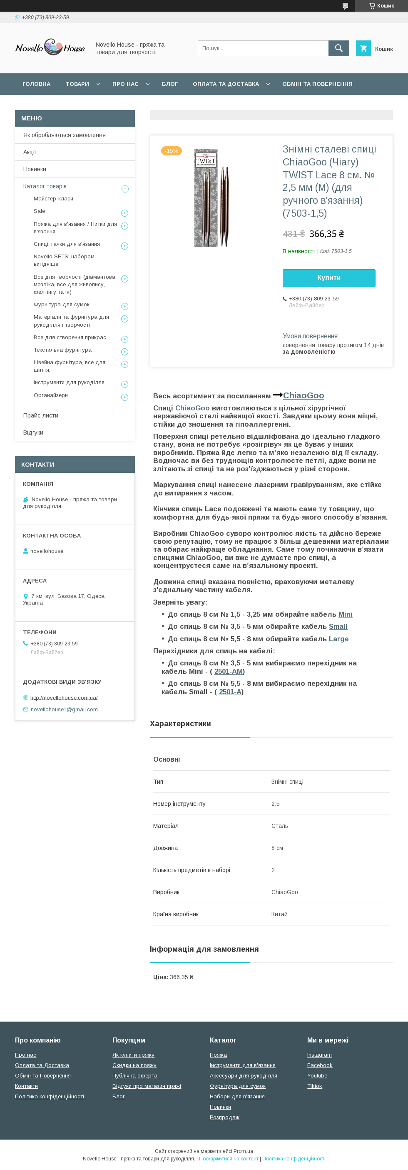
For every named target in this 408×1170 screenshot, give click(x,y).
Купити (329, 277)
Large (339, 639)
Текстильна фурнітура (63, 350)
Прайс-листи (40, 415)
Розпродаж (224, 1117)
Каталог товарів (45, 186)
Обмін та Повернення (43, 1075)
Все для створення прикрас (70, 337)
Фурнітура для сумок (62, 304)
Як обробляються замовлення (64, 135)
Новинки (34, 169)
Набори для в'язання (237, 1096)
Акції (29, 152)
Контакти (26, 1086)
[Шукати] (338, 48)
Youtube (317, 1075)
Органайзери (51, 395)
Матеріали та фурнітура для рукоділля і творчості (71, 321)
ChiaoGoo (303, 395)
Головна (36, 84)
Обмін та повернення (317, 84)
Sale (39, 211)
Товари (77, 84)
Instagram (319, 1055)
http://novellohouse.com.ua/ (64, 697)
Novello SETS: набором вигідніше (64, 260)
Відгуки (33, 432)
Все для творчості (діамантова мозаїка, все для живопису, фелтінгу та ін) (74, 284)
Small (338, 626)
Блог (170, 84)
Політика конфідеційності (221, 105)
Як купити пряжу (133, 1055)
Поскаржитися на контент (229, 1159)
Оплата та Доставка (226, 84)
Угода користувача (131, 105)
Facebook (320, 1065)
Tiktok (314, 1086)
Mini (345, 614)
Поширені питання (53, 105)
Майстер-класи (53, 198)
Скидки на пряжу (134, 1065)
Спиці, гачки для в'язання (67, 244)
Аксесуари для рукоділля (243, 1075)
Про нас (125, 84)
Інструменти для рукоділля (69, 382)
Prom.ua (243, 1151)
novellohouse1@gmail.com (64, 709)
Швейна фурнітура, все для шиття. (69, 366)
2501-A (230, 692)
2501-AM (228, 671)
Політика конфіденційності (49, 1096)
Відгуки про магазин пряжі (146, 1086)
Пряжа (218, 1055)
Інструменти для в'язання (243, 1065)
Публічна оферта (134, 1075)
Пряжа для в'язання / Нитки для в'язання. (75, 228)
